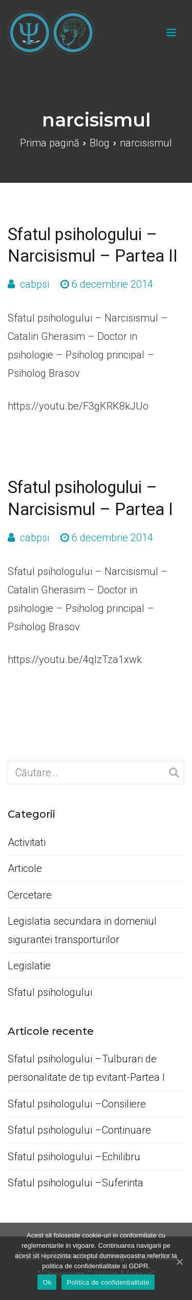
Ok (46, 1282)
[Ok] (179, 1261)
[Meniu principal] (171, 33)
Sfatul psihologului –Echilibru (74, 1156)
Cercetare (30, 895)
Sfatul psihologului (50, 992)
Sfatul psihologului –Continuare (79, 1130)
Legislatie (29, 966)
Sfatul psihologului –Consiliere (77, 1104)
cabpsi (34, 284)
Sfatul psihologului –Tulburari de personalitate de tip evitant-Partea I (86, 1068)
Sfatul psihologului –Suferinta (75, 1183)
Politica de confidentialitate (108, 1282)
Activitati (27, 842)
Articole (25, 868)
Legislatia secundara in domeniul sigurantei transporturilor (82, 930)
